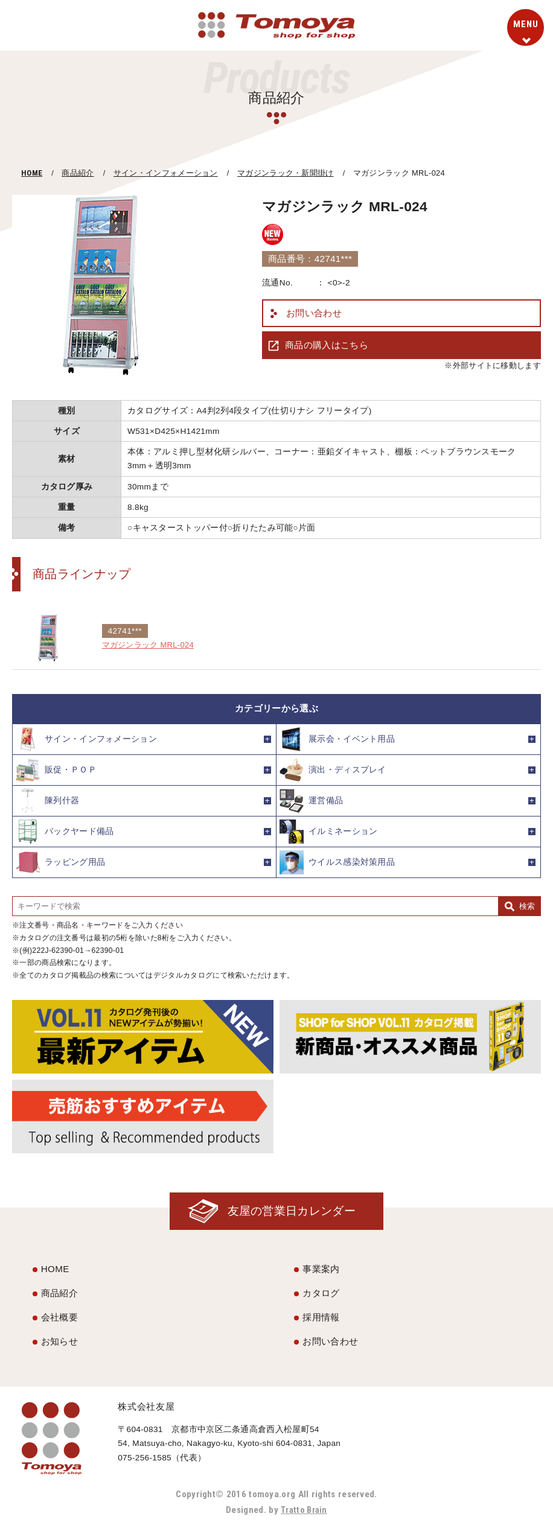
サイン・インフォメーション (165, 172)
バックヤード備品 (64, 832)
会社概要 (59, 1318)
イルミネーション (328, 832)
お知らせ (59, 1342)
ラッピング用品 (60, 862)
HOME (31, 172)
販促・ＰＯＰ (56, 770)
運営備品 (311, 801)
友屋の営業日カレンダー (288, 1211)
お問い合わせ (314, 313)
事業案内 (320, 1270)
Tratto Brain (304, 1510)
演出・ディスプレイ (333, 770)
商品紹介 (78, 172)
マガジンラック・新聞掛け (285, 172)
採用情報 (320, 1318)
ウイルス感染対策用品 (337, 862)
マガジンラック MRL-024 (151, 644)
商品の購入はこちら (326, 345)
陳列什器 (47, 801)
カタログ (320, 1293)
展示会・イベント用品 (337, 739)
